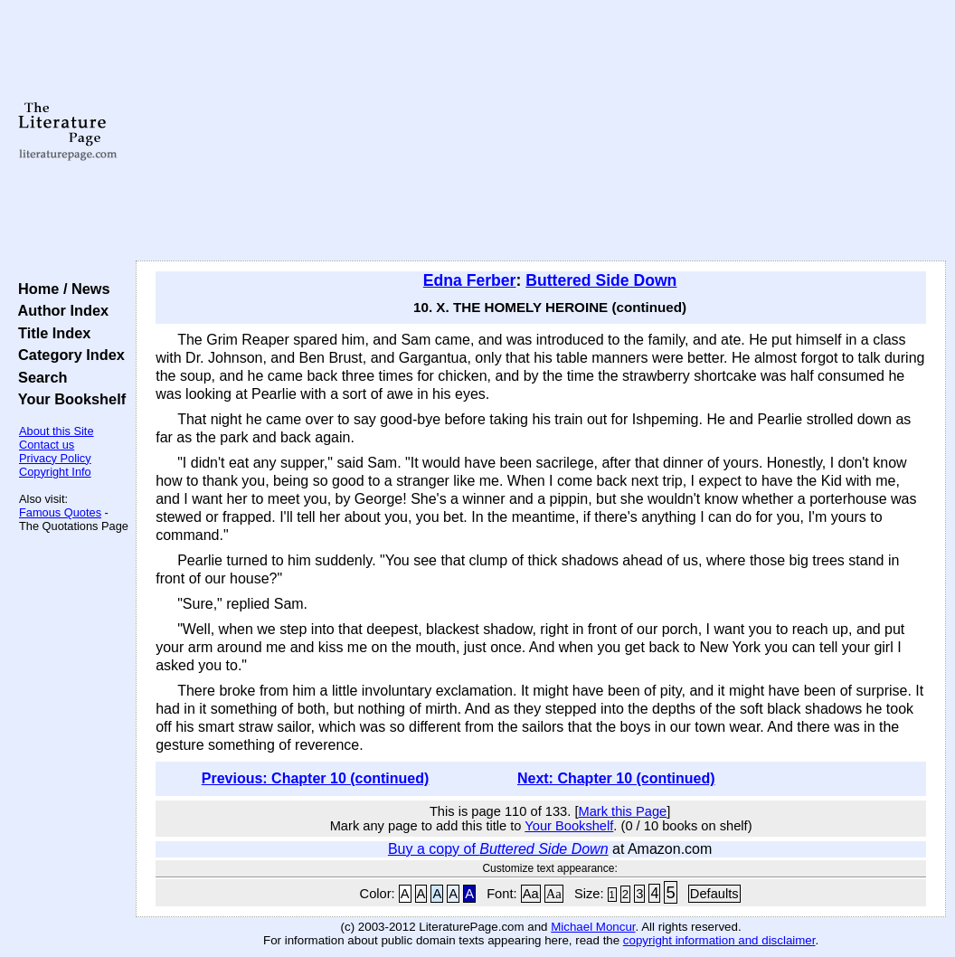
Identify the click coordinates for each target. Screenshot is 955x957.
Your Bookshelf (68, 399)
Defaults (714, 893)
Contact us (46, 444)
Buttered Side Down (600, 280)
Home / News (60, 288)
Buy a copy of (498, 849)
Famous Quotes (60, 512)
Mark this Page (622, 811)
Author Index (59, 310)
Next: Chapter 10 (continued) (616, 778)
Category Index (67, 354)
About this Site (56, 431)
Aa (531, 893)
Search (38, 377)
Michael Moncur (593, 926)
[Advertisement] (540, 131)
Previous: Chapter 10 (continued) (316, 778)
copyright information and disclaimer (719, 940)
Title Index (50, 333)
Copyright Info (55, 471)
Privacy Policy (55, 458)
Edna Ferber (469, 280)
